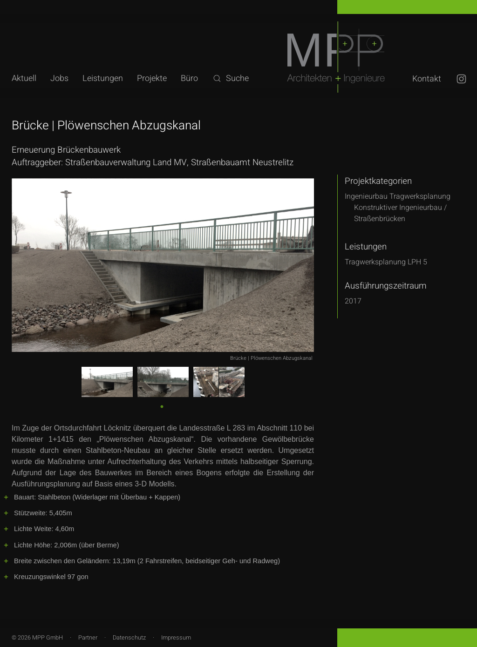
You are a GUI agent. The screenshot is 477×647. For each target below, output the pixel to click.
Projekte (152, 78)
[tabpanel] (107, 382)
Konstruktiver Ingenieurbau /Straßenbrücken (400, 213)
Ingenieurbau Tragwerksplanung (397, 196)
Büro (189, 78)
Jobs (59, 78)
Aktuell (24, 78)
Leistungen (102, 78)
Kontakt (426, 79)
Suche (230, 78)
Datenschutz (129, 638)
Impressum (176, 638)
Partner (87, 638)
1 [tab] (161, 405)
